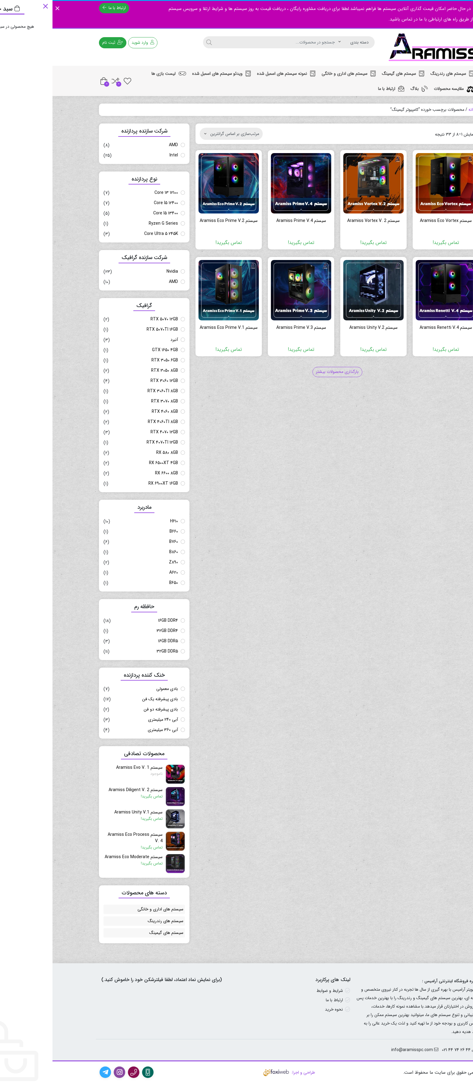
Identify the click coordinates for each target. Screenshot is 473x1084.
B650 (121, 582)
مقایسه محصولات (401, 88)
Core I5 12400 (113, 203)
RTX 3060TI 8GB (110, 391)
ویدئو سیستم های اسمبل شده (169, 73)
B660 (121, 531)
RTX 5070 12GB (111, 319)
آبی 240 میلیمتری (110, 719)
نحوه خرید (281, 1009)
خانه (420, 109)
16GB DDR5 (115, 641)
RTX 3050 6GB (112, 360)
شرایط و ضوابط (277, 990)
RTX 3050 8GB (112, 370)
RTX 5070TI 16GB (109, 329)
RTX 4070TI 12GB (109, 442)
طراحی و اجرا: (236, 1072)
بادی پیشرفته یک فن (107, 699)
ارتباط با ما (61, 8)
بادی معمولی (114, 688)
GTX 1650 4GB (112, 350)
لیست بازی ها (116, 73)
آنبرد (121, 339)
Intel (121, 155)
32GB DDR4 (114, 630)
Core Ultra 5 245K (108, 233)
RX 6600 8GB (114, 473)
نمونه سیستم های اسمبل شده (234, 73)
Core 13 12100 (113, 192)
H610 (121, 521)
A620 (121, 572)
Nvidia (119, 271)
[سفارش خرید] (178, 134)
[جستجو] (157, 42)
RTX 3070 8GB (112, 401)
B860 (121, 552)
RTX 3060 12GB (111, 380)
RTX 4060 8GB (112, 411)
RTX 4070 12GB (111, 432)
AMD (120, 145)
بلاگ (366, 88)
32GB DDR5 (114, 651)
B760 (121, 541)
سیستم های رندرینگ (400, 73)
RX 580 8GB (114, 452)
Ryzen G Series (110, 223)
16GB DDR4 (115, 620)
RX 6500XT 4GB (111, 463)
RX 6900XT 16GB (110, 483)
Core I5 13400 (113, 213)
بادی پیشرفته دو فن (108, 709)
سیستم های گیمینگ (350, 73)
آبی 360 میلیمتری (110, 729)
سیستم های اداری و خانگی (296, 73)
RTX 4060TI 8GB (110, 422)
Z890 (120, 562)
